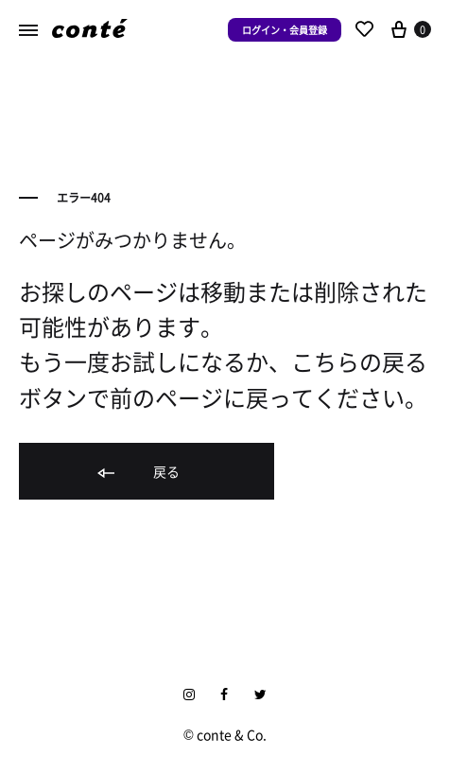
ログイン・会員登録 (284, 30)
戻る (137, 472)
